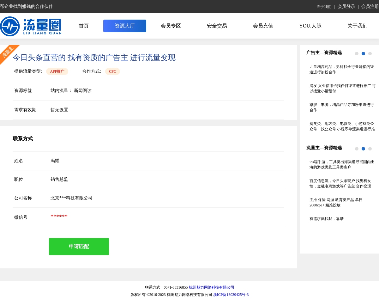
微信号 (20, 217)
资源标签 (23, 90)
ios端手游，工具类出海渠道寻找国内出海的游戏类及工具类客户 (342, 164)
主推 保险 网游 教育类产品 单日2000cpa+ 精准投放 (336, 202)
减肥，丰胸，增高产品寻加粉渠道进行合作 (342, 107)
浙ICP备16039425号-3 (231, 294)
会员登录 (346, 6)
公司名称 (23, 198)
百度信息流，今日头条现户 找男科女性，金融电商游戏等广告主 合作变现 (340, 183)
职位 (18, 179)
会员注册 (370, 6)
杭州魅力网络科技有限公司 (211, 287)
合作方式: (91, 71)
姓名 (18, 160)
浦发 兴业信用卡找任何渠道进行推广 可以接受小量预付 (343, 88)
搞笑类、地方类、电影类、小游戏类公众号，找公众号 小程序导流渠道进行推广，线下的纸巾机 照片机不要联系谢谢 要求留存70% (342, 126)
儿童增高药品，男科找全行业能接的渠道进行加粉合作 (342, 69)
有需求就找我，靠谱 (327, 219)
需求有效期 (25, 109)
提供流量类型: (28, 71)
